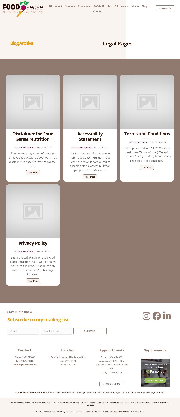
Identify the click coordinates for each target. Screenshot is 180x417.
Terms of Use (91, 412)
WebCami (141, 412)
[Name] (23, 331)
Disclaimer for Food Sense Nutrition (32, 136)
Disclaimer (80, 412)
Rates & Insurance (118, 6)
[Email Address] (56, 331)
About (58, 6)
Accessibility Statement (90, 136)
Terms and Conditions (147, 134)
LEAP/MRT (99, 6)
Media (135, 6)
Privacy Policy (32, 243)
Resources (84, 6)
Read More (34, 172)
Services (70, 6)
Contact (98, 11)
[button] (90, 331)
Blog (144, 6)
